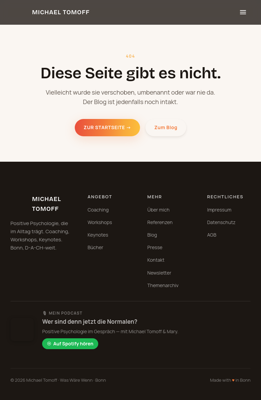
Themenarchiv (163, 285)
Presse (154, 247)
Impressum (219, 209)
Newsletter (159, 272)
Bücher (95, 247)
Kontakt (155, 260)
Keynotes (98, 235)
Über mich (158, 209)
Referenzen (160, 222)
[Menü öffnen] (243, 12)
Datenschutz (221, 222)
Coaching (98, 209)
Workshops (100, 222)
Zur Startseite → (107, 127)
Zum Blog (165, 127)
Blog (152, 235)
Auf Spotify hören (70, 343)
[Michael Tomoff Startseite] (50, 12)
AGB (211, 235)
